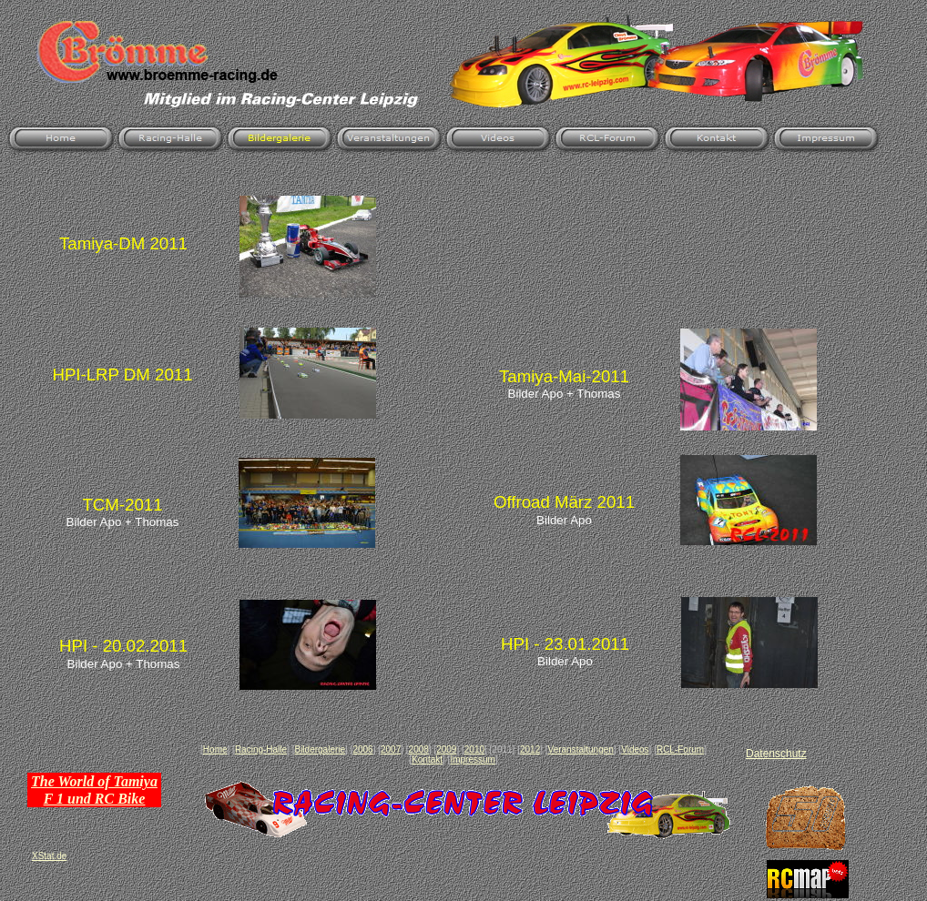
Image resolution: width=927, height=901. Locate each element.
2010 (474, 749)
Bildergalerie (319, 749)
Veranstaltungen (581, 749)
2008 (419, 749)
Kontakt (427, 759)
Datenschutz (776, 753)
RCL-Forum (680, 749)
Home (215, 749)
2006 (362, 749)
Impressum (472, 759)
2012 (530, 749)
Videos (634, 749)
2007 (391, 749)
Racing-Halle (261, 749)
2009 (446, 749)
